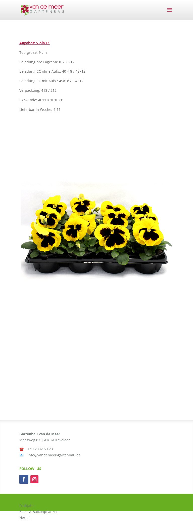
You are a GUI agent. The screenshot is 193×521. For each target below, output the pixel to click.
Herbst (25, 517)
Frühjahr (26, 505)
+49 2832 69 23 (40, 449)
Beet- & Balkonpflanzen (39, 511)
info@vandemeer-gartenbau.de (54, 455)
